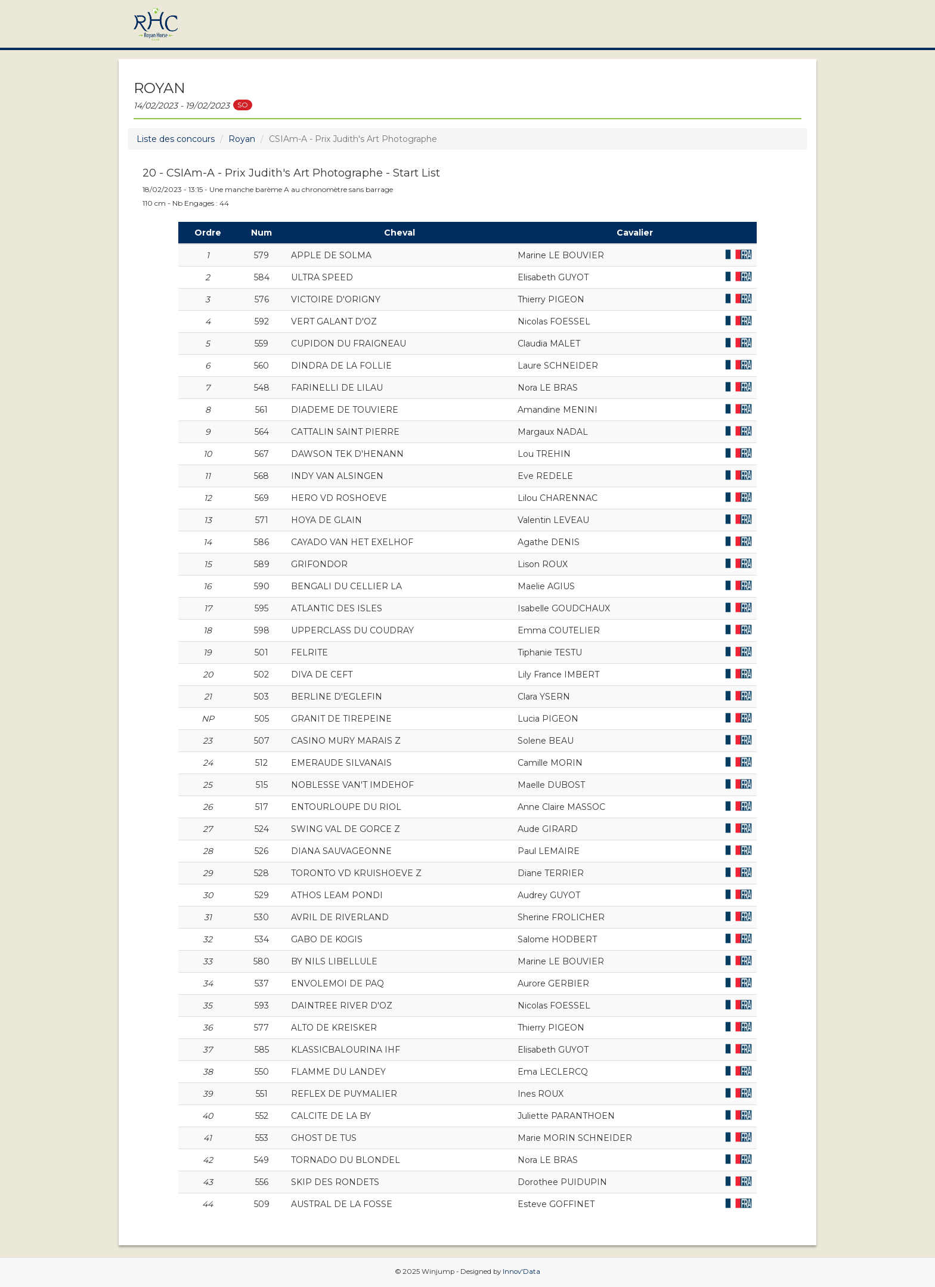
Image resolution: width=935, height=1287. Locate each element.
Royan (241, 139)
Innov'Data (521, 1271)
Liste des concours (176, 139)
